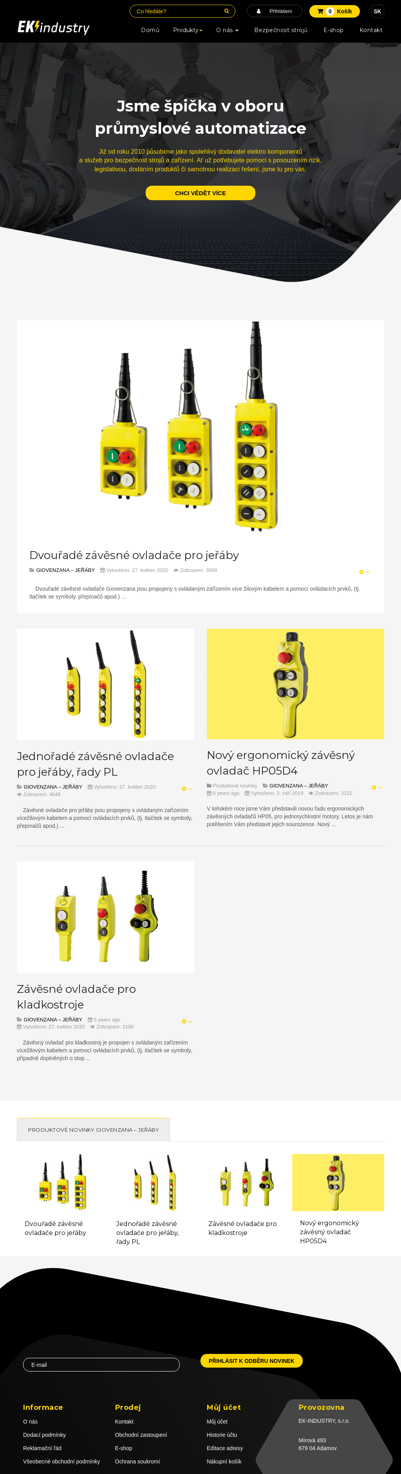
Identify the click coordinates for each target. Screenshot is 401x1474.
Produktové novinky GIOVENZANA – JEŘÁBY (93, 1130)
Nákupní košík (224, 1461)
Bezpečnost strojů (281, 30)
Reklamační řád (42, 1448)
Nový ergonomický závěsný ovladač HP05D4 (329, 1232)
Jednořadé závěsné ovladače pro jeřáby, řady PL (147, 1233)
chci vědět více (200, 193)
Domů (150, 30)
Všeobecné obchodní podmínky (61, 1461)
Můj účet (217, 1421)
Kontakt (371, 30)
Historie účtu (222, 1435)
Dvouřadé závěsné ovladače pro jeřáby (134, 555)
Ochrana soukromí (137, 1461)
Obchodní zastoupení (141, 1435)
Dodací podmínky (44, 1435)
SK (377, 11)
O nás (227, 30)
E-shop (333, 30)
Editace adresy (225, 1448)
